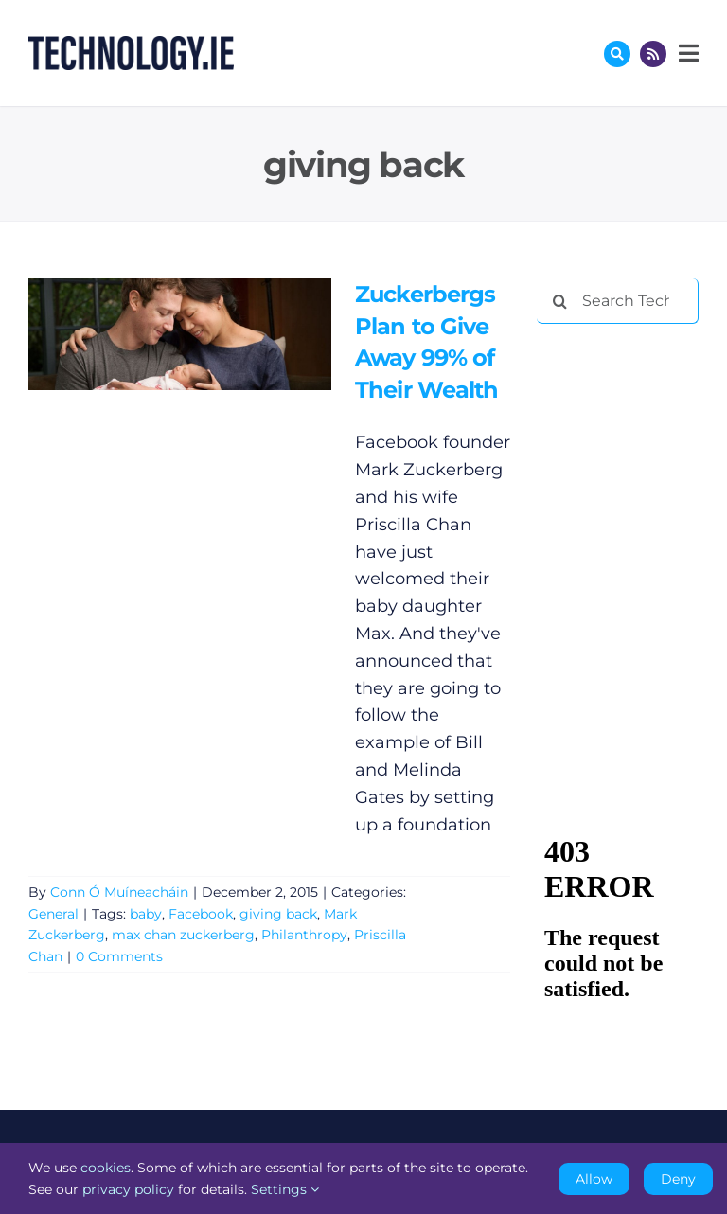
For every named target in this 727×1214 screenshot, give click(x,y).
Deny (678, 1178)
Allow (594, 1178)
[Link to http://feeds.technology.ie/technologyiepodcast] (653, 54)
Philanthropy (304, 934)
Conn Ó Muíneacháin (119, 892)
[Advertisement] (631, 437)
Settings (285, 1189)
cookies (105, 1167)
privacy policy (128, 1189)
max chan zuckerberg (183, 934)
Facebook (200, 913)
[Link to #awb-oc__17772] (617, 54)
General (53, 913)
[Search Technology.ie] (618, 301)
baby (146, 913)
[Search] (559, 301)
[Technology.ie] (131, 44)
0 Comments (119, 956)
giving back (278, 913)
